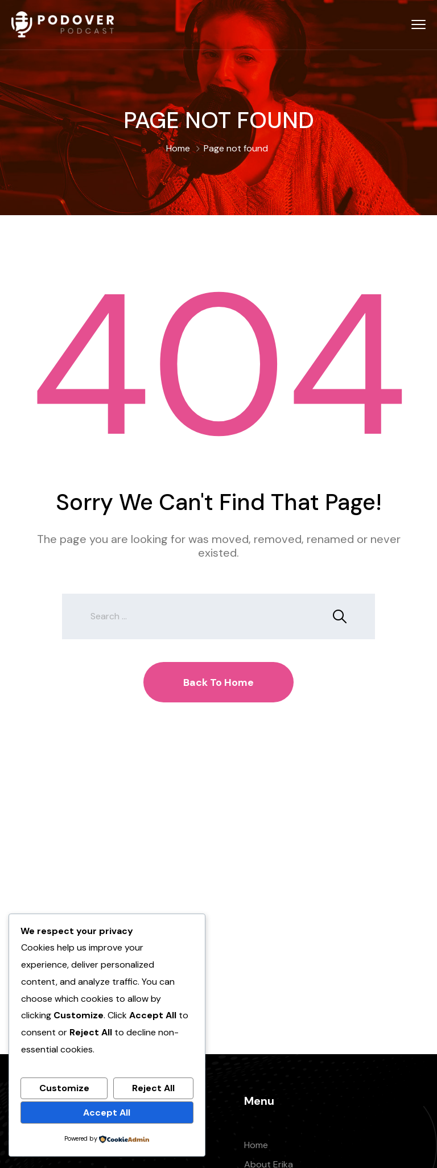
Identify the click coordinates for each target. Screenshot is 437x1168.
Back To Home (218, 682)
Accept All (106, 1112)
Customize (64, 1088)
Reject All (153, 1088)
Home (178, 148)
